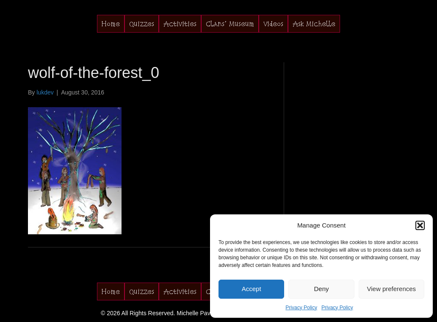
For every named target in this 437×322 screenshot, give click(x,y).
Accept (251, 288)
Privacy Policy (301, 308)
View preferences (391, 288)
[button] (420, 225)
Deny (321, 288)
